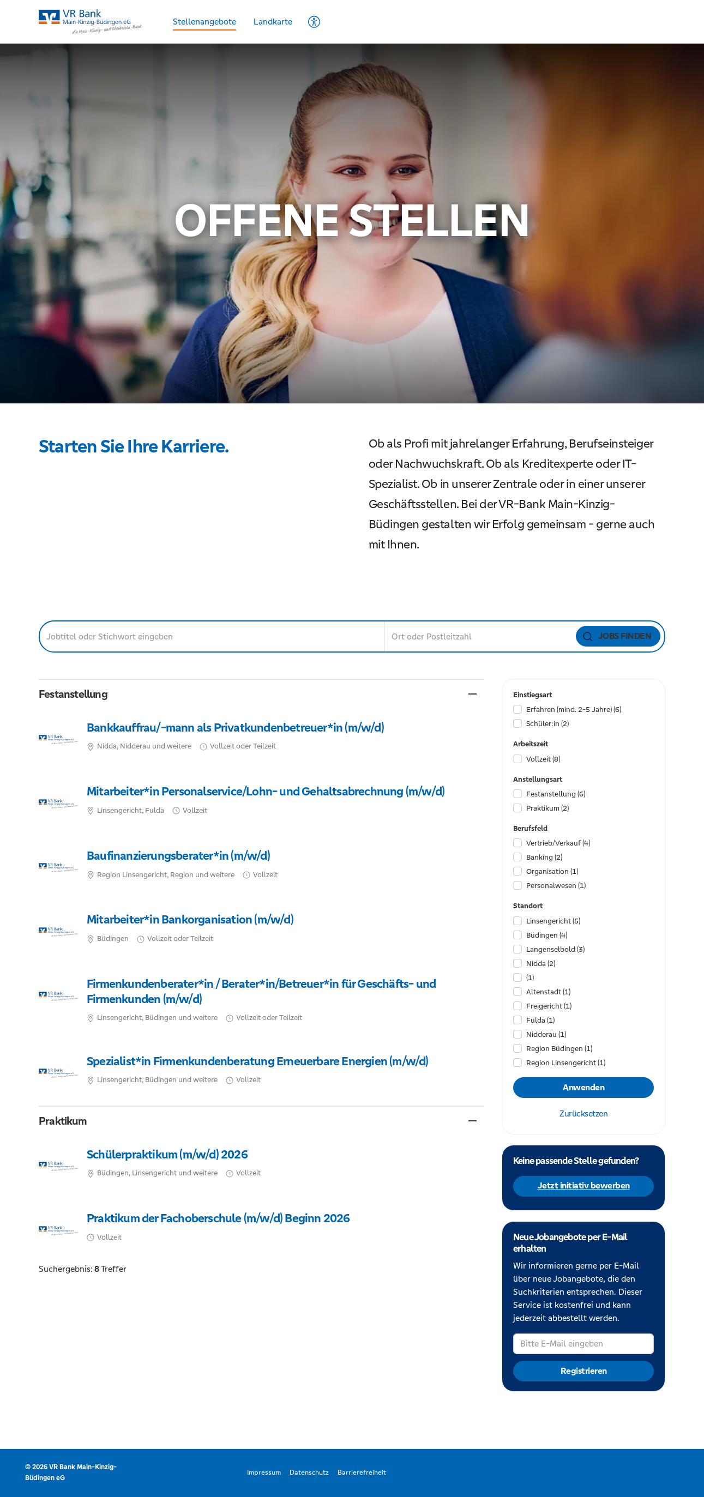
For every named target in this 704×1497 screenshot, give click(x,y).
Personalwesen (556, 885)
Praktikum (547, 808)
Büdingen (546, 935)
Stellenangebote (204, 21)
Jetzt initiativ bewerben (583, 1185)
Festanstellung (555, 794)
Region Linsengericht (565, 1062)
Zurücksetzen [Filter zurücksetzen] (583, 1113)
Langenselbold (555, 949)
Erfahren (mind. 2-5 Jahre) (573, 709)
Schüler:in (547, 723)
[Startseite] (93, 21)
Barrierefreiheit (362, 1472)
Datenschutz (309, 1472)
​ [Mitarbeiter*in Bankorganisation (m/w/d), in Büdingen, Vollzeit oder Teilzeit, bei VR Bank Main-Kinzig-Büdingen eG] (261, 932)
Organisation (552, 871)
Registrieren (583, 1371)
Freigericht (548, 1006)
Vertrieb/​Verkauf (558, 843)
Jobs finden (617, 636)
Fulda (540, 1020)
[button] (261, 694)
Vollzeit (543, 759)
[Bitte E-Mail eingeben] (583, 1343)
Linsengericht (553, 921)
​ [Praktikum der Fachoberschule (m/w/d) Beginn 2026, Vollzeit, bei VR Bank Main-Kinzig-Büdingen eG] (261, 1230)
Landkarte (273, 21)
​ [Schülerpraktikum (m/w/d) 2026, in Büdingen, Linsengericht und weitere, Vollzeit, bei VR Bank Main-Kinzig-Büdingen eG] (261, 1166)
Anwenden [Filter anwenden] (583, 1087)
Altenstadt (548, 992)
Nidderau (546, 1034)
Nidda (540, 963)
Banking (544, 857)
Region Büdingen (559, 1048)
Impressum (264, 1472)
